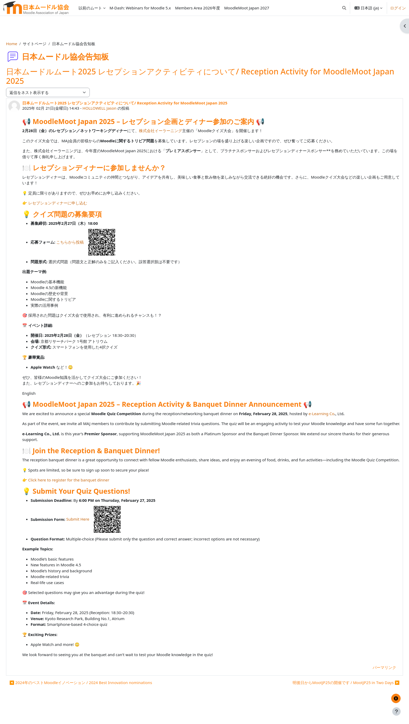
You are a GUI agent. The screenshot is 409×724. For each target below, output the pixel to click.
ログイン (398, 7)
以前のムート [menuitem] (90, 7)
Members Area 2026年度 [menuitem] (197, 7)
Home (24, 43)
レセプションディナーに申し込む (70, 202)
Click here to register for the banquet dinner (81, 491)
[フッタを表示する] (396, 711)
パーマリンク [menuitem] (372, 679)
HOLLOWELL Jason (112, 108)
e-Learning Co (334, 413)
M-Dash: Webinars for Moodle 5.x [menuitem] (140, 7)
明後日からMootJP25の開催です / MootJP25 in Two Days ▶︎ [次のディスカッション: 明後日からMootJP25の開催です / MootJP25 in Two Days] (333, 694)
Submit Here (108, 530)
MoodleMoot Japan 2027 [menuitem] (246, 7)
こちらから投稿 (100, 242)
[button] (344, 8)
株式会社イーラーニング (173, 130)
